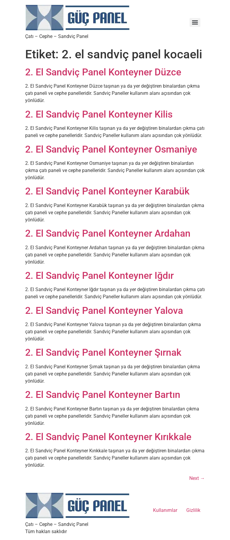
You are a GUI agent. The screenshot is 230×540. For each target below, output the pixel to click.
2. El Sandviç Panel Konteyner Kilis (98, 114)
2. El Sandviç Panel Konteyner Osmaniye (111, 149)
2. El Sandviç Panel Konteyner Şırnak (103, 352)
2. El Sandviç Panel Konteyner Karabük (107, 191)
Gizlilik (193, 510)
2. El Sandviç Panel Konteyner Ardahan (107, 233)
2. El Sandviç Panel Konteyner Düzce (103, 72)
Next (197, 478)
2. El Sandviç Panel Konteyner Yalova (104, 310)
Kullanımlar (165, 510)
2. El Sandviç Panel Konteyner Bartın (102, 394)
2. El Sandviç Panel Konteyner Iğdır (99, 275)
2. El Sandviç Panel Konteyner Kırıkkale (108, 436)
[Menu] (195, 22)
